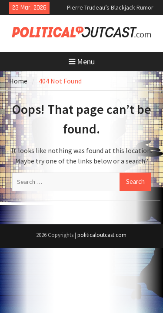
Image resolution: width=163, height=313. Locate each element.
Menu (82, 62)
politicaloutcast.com (101, 235)
